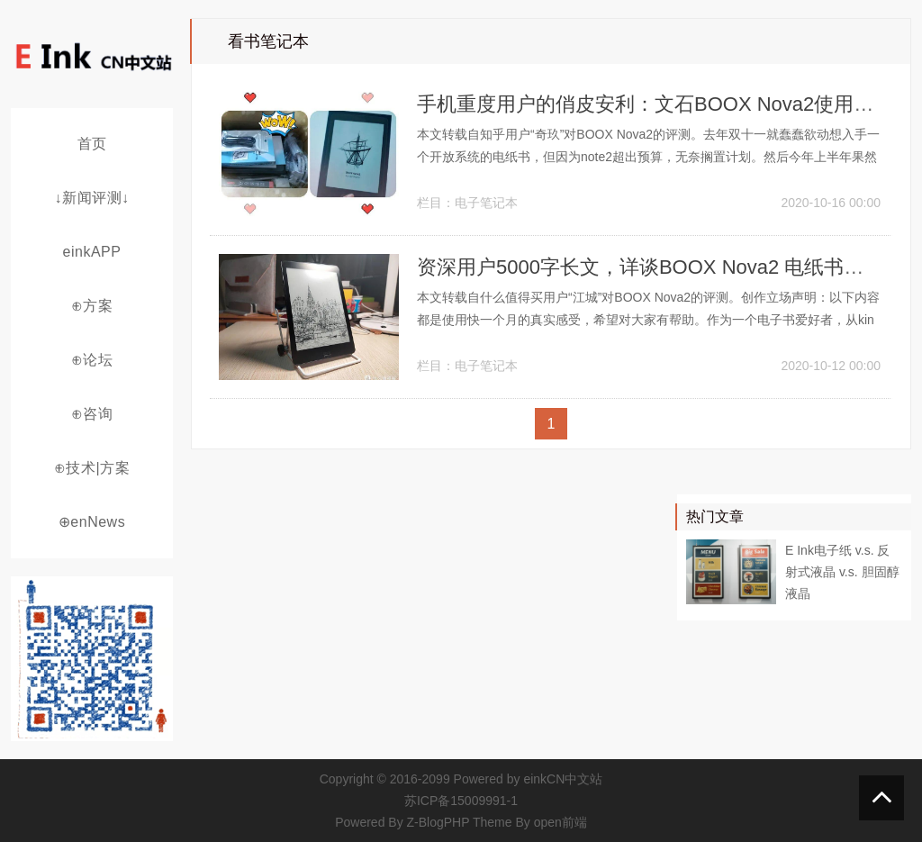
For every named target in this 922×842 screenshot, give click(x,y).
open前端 (560, 822)
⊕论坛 (92, 359)
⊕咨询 (92, 413)
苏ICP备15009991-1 (461, 800)
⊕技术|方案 (92, 467)
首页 (92, 143)
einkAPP (92, 251)
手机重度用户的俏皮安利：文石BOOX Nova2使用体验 (655, 104)
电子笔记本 (486, 202)
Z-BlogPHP (438, 822)
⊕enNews (92, 522)
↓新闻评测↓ (92, 197)
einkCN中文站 (562, 779)
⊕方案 (92, 305)
